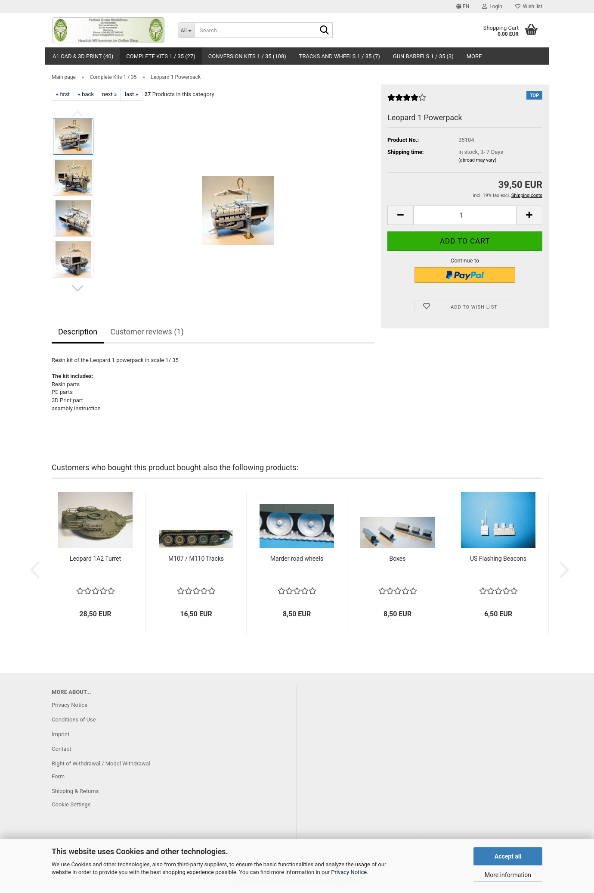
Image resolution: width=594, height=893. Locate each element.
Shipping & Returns (75, 791)
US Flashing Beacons (498, 558)
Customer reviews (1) (147, 331)
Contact (61, 749)
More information (508, 874)
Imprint (60, 734)
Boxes (397, 558)
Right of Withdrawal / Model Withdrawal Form (101, 770)
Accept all (508, 856)
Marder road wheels (296, 558)
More (474, 56)
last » (131, 94)
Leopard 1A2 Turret (95, 558)
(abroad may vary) (477, 160)
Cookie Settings (71, 804)
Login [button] (492, 6)
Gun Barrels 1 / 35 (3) (423, 56)
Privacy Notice (349, 872)
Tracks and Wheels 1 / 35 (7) (339, 56)
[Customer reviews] (406, 101)
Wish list (528, 6)
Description (77, 331)
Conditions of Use (74, 719)
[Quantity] (465, 215)
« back (86, 94)
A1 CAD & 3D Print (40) (83, 56)
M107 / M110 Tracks (196, 558)
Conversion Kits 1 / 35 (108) (247, 56)
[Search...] (186, 30)
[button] (463, 6)
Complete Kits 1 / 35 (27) (160, 56)
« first (63, 94)
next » (109, 94)
